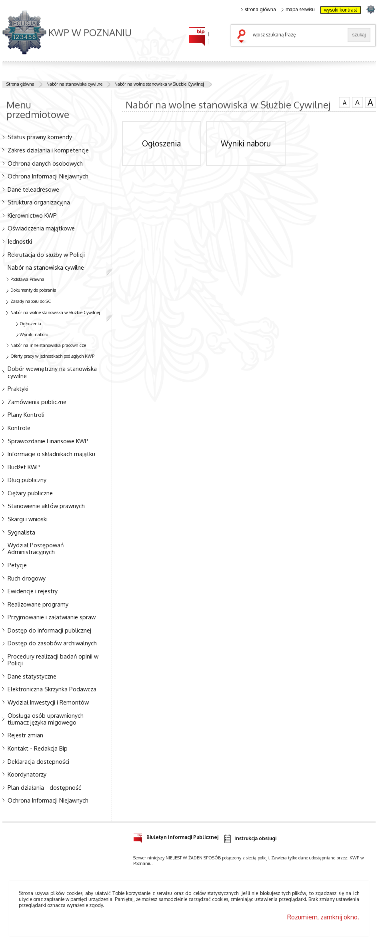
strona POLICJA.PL (371, 9)
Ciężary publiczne (30, 493)
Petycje (17, 565)
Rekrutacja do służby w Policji (46, 254)
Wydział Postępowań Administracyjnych (36, 548)
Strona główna (20, 84)
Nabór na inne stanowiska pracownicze (48, 345)
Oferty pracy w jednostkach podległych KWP (52, 356)
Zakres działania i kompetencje (48, 150)
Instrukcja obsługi (249, 839)
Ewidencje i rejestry (33, 591)
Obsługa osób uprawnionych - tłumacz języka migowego (48, 719)
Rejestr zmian (25, 735)
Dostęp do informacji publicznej (49, 630)
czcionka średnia (357, 102)
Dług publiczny (27, 479)
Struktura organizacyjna (39, 202)
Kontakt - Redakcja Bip (38, 748)
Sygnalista (21, 532)
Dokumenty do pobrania (33, 290)
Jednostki (20, 241)
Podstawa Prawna (27, 279)
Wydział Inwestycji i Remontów (48, 702)
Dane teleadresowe (33, 189)
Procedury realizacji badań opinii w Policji (53, 660)
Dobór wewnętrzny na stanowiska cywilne (52, 372)
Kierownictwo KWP (32, 215)
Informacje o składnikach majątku (51, 453)
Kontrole (19, 427)
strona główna (258, 9)
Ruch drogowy (27, 578)
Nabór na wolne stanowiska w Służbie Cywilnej (159, 84)
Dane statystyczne (32, 676)
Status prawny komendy (40, 136)
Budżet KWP (24, 466)
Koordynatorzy (27, 774)
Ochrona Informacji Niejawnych (48, 176)
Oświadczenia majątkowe (41, 228)
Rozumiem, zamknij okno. (323, 917)
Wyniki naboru (34, 334)
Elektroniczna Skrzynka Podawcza (52, 689)
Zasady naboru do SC (30, 301)
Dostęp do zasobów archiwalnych (52, 643)
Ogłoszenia (30, 323)
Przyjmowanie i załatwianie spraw (52, 617)
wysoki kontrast (340, 10)
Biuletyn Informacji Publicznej (175, 836)
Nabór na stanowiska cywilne (74, 84)
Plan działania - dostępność (44, 787)
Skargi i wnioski (28, 519)
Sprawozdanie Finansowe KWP (48, 440)
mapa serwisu (298, 9)
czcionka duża (370, 102)
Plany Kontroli (26, 414)
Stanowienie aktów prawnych (46, 505)
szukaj (243, 37)
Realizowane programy (38, 604)
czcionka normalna (344, 101)
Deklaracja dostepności (38, 761)
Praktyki (18, 388)
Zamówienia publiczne (37, 401)
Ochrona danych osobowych (45, 163)
